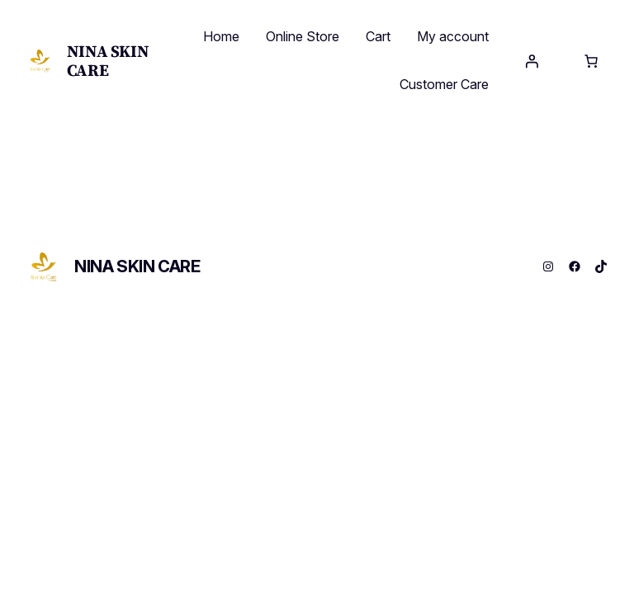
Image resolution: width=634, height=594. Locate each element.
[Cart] (591, 61)
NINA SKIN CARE (108, 61)
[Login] (531, 61)
